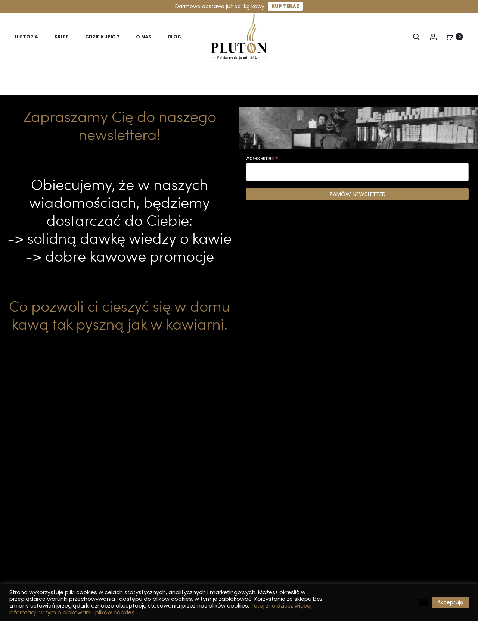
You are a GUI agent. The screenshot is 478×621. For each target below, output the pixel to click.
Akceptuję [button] (450, 602)
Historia (26, 37)
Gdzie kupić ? (102, 37)
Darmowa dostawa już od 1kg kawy (219, 6)
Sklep (62, 37)
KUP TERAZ (285, 6)
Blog (174, 37)
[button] (423, 602)
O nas (143, 37)
